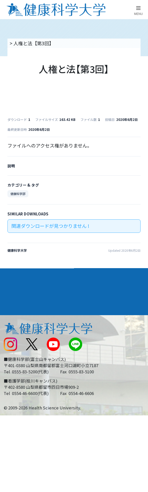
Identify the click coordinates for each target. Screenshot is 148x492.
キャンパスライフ (24, 303)
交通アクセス (17, 329)
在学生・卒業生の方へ (100, 368)
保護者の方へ (17, 382)
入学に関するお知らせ (100, 342)
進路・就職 (90, 289)
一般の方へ (89, 382)
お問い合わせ (91, 329)
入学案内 (13, 289)
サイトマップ (91, 355)
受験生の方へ (17, 368)
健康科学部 (17, 194)
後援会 (10, 316)
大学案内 (13, 274)
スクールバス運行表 (24, 355)
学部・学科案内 (95, 274)
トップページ (23, 43)
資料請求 (140, 81)
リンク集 (86, 316)
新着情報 (12, 342)
